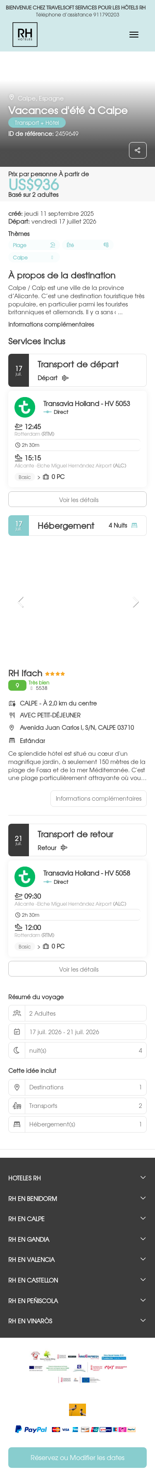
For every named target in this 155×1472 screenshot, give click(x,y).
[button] (20, 601)
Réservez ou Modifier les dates (77, 1457)
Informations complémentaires (51, 324)
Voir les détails (78, 499)
